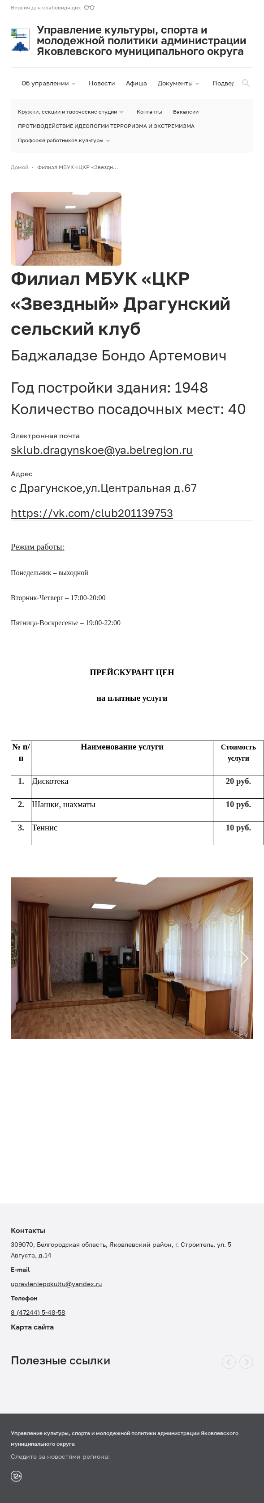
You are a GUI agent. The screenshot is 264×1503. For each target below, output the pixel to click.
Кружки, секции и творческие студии (72, 111)
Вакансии (186, 111)
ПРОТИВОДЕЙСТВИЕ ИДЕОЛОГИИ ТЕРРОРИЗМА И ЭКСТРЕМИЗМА (106, 126)
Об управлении (50, 83)
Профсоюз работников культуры (65, 140)
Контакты (149, 111)
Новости (102, 83)
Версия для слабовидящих (46, 7)
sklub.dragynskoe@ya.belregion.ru (102, 449)
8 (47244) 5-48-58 (38, 1312)
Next (240, 957)
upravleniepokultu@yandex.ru (56, 1283)
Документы (180, 83)
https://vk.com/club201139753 (92, 512)
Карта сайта (32, 1326)
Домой (19, 167)
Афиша (136, 83)
